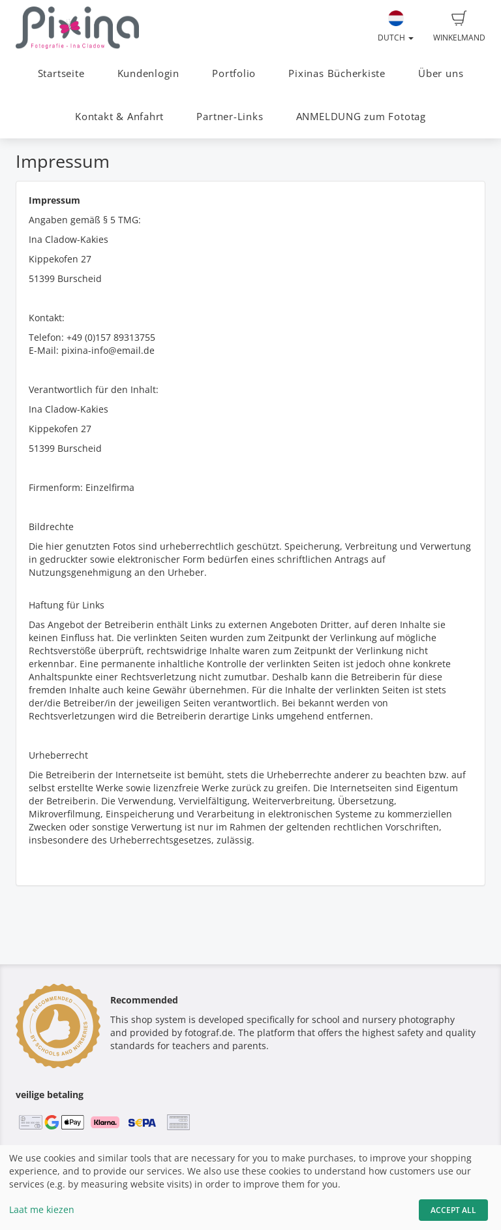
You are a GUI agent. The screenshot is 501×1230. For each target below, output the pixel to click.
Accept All (453, 1210)
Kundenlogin (148, 73)
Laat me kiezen (41, 1209)
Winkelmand (459, 26)
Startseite (61, 73)
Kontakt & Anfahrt (119, 116)
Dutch (396, 26)
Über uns (440, 73)
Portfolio (234, 73)
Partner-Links (229, 116)
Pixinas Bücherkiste (337, 73)
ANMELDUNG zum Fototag (361, 116)
